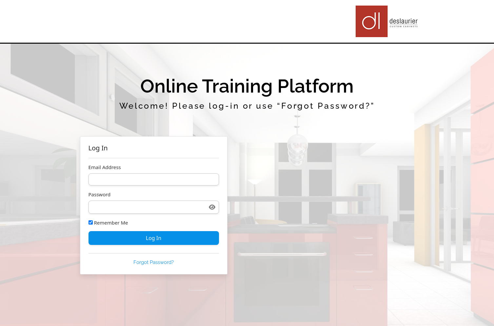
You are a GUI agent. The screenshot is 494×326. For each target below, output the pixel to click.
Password (100, 194)
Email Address (105, 167)
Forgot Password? (153, 262)
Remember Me (108, 222)
